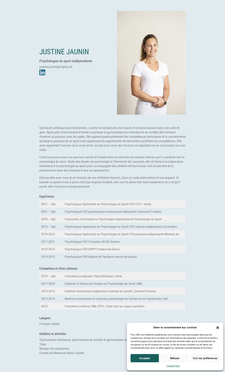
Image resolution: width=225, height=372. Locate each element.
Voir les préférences (205, 358)
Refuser (174, 358)
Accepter (144, 358)
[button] (218, 327)
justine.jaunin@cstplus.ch (55, 67)
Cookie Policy (173, 365)
